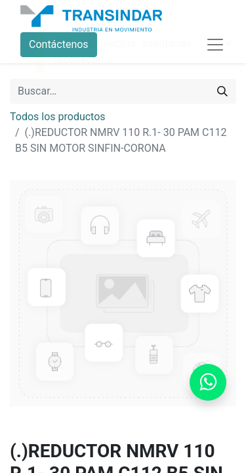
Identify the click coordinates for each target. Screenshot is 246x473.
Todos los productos (58, 116)
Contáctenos (59, 44)
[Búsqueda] (222, 91)
